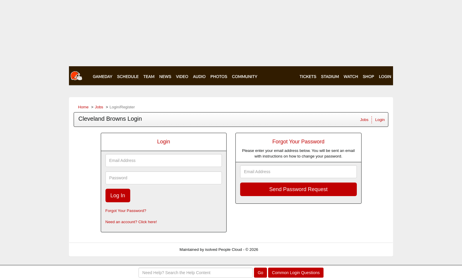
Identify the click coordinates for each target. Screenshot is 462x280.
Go (260, 272)
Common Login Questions (296, 272)
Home (83, 107)
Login (380, 119)
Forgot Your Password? (125, 210)
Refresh (276, 249)
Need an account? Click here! (131, 222)
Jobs (99, 107)
